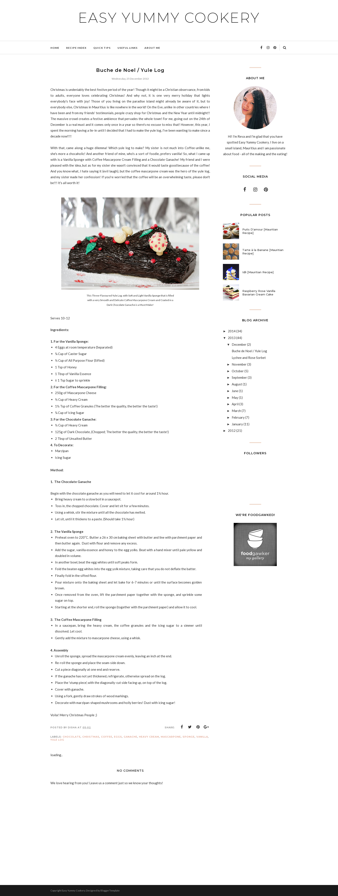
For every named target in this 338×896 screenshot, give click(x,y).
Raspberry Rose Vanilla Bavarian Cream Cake (258, 292)
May (235, 397)
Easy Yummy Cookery (169, 17)
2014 (232, 331)
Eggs (118, 736)
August (237, 384)
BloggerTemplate (110, 890)
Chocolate (72, 736)
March (236, 411)
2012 (232, 430)
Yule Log (57, 739)
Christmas (90, 736)
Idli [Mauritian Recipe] (258, 272)
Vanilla (202, 736)
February (238, 417)
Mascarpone (171, 736)
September (239, 377)
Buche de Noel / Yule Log (249, 351)
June (235, 391)
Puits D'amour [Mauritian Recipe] (260, 231)
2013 (232, 338)
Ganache (130, 736)
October (238, 371)
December (239, 344)
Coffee (106, 736)
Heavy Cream (149, 736)
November (239, 364)
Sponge (189, 736)
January (237, 424)
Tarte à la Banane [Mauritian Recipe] (262, 251)
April (235, 404)
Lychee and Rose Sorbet (249, 358)
